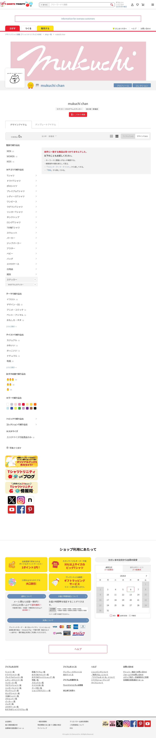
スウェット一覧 (11, 698)
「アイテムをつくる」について (103, 677)
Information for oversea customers (78, 18)
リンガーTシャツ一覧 (13, 688)
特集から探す (15, 447)
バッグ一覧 (9, 704)
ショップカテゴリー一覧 (41, 690)
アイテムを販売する (70, 679)
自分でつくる (68, 674)
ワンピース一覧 (11, 682)
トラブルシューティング (100, 680)
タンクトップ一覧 (12, 690)
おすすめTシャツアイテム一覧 (16, 709)
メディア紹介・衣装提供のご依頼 (135, 677)
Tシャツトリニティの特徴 (73, 685)
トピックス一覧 (38, 682)
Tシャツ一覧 (10, 672)
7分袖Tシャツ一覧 (12, 696)
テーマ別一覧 (37, 688)
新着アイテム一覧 (38, 672)
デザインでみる (142, 136)
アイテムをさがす (12, 666)
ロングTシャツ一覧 (12, 693)
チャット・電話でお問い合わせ (135, 672)
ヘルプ (133, 28)
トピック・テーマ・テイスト (59, 167)
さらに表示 (10, 326)
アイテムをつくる (70, 666)
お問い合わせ (146, 28)
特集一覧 (35, 680)
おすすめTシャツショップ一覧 (43, 677)
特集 (49, 170)
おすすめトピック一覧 (40, 674)
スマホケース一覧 (12, 706)
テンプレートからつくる (72, 672)
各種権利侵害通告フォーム (133, 680)
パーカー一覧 (10, 701)
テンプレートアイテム (45, 124)
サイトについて (97, 682)
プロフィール (123, 85)
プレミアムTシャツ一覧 (14, 677)
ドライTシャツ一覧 (12, 674)
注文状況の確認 (121, 6)
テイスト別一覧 (38, 685)
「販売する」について (99, 674)
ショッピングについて (99, 672)
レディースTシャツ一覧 (14, 680)
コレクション (141, 85)
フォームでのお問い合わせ (133, 674)
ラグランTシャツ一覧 (13, 685)
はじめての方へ (69, 690)
